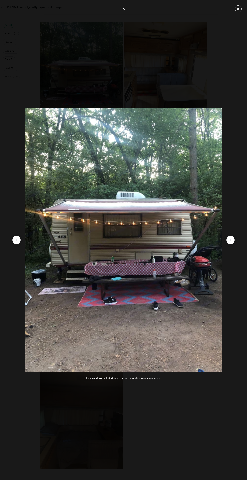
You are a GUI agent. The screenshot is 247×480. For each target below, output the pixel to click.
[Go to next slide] (230, 240)
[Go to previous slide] (16, 240)
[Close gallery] (238, 8)
